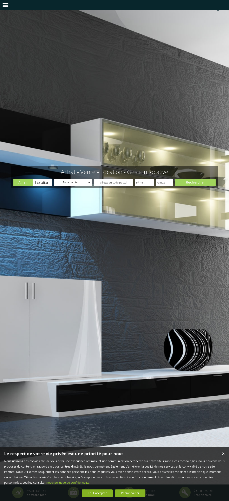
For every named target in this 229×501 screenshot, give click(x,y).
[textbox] (113, 182)
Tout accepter (97, 493)
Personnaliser (130, 493)
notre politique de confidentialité (68, 482)
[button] (23, 182)
